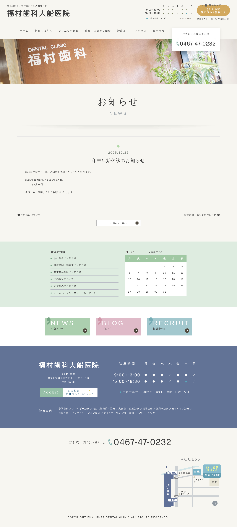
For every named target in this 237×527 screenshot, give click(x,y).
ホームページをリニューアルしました (75, 293)
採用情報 (159, 30)
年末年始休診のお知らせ (67, 272)
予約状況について (31, 215)
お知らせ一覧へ (118, 223)
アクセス (141, 30)
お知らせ (57, 328)
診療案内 (123, 30)
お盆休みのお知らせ (65, 258)
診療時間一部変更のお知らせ (200, 215)
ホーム (24, 30)
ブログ (106, 328)
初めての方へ (43, 30)
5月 (133, 252)
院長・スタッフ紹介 (98, 30)
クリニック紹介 (68, 30)
